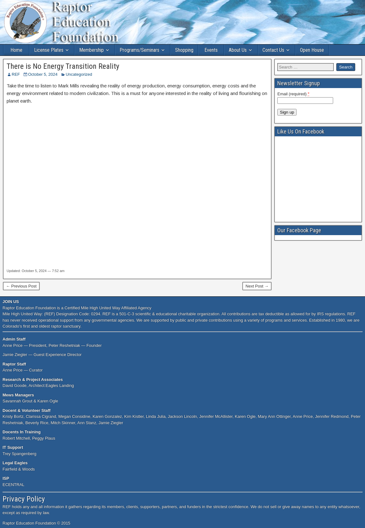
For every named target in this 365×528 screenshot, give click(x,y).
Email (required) (293, 93)
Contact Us (273, 50)
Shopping (184, 50)
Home (16, 50)
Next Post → (256, 286)
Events (211, 50)
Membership (91, 50)
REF (16, 74)
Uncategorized (79, 74)
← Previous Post (21, 286)
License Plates (48, 50)
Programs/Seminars (139, 50)
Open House (312, 50)
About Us (238, 50)
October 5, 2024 (42, 74)
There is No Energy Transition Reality (63, 66)
